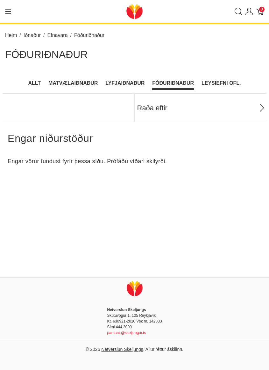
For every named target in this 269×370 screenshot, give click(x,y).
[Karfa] (260, 11)
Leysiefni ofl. (221, 83)
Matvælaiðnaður (73, 83)
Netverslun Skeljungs (122, 349)
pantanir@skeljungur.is (126, 332)
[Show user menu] (249, 11)
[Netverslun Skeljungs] (134, 11)
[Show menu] (8, 11)
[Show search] (238, 11)
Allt (34, 83)
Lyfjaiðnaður (125, 83)
